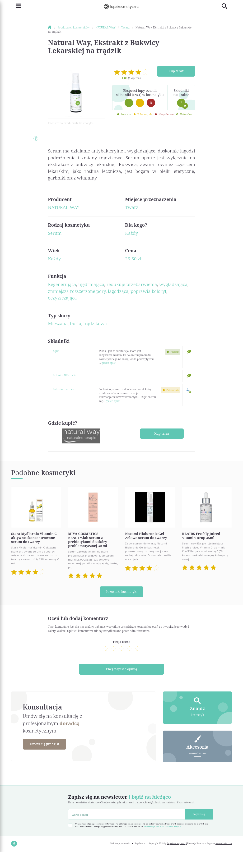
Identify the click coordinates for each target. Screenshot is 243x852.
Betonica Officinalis (64, 375)
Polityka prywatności (120, 843)
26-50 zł (133, 259)
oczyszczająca (62, 298)
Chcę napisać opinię (122, 669)
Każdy (131, 233)
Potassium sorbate (64, 389)
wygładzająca (173, 284)
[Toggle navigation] (16, 6)
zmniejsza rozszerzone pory (77, 291)
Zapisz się (199, 814)
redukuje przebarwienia (132, 284)
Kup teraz (176, 71)
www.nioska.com (223, 843)
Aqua (56, 351)
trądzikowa (95, 323)
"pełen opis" (108, 362)
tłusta (75, 323)
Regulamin (140, 843)
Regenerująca (62, 284)
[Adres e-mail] (126, 814)
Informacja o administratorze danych (162, 826)
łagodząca (118, 291)
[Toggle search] (227, 6)
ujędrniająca (91, 284)
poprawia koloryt (148, 291)
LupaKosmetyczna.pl (177, 843)
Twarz (131, 207)
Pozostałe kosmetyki (121, 591)
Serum (54, 233)
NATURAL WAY (63, 207)
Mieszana (58, 323)
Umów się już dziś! (45, 744)
